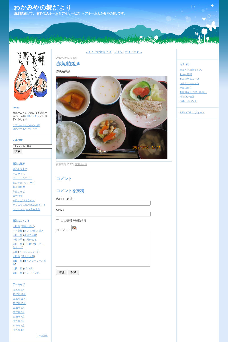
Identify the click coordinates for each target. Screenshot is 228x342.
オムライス (19, 173)
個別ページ (81, 164)
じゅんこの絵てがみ (191, 70)
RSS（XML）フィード (192, 112)
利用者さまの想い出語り (193, 92)
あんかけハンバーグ (24, 182)
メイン (118, 52)
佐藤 (15, 251)
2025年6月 (18, 321)
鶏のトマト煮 (20, 169)
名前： (64, 198)
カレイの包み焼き (34, 230)
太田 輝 (17, 235)
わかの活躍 (186, 74)
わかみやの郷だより (43, 7)
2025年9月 (18, 307)
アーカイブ (19, 284)
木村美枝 (17, 230)
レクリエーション (189, 83)
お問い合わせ (32, 116)
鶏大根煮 (17, 196)
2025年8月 (18, 312)
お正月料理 (19, 187)
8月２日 (28, 268)
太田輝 (16, 226)
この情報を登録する (71, 220)
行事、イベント (188, 101)
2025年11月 (19, 298)
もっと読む (42, 335)
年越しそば (19, 191)
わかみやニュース (189, 78)
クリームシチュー (22, 178)
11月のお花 (30, 239)
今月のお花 (30, 235)
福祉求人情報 (187, 96)
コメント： (66, 230)
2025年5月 (18, 325)
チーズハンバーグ (29, 251)
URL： (60, 209)
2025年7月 (18, 316)
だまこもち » (133, 52)
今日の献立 (186, 87)
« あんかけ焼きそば (99, 52)
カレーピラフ (31, 273)
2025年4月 (18, 330)
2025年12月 (19, 294)
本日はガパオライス (24, 200)
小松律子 (17, 239)
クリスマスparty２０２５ (26, 209)
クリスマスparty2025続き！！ (29, 205)
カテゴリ (184, 64)
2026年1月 (18, 290)
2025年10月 (19, 303)
